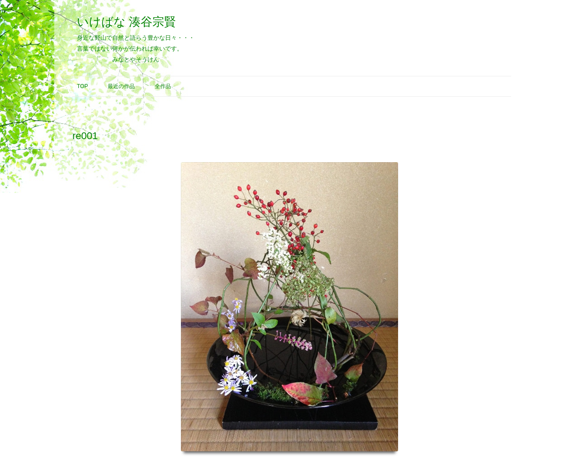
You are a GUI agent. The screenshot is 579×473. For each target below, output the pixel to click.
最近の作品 (121, 86)
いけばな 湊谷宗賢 (126, 21)
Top (82, 86)
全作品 (163, 86)
